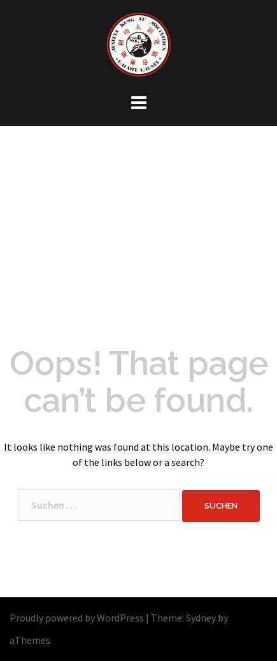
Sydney (201, 617)
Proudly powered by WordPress (77, 617)
